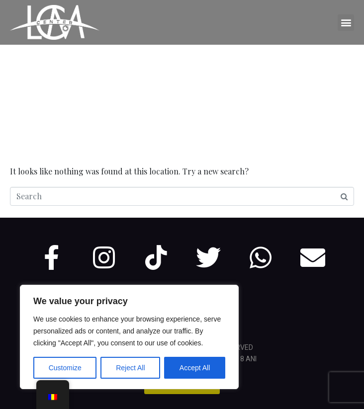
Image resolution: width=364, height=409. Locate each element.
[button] (346, 22)
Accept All (195, 368)
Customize (65, 368)
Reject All (130, 368)
